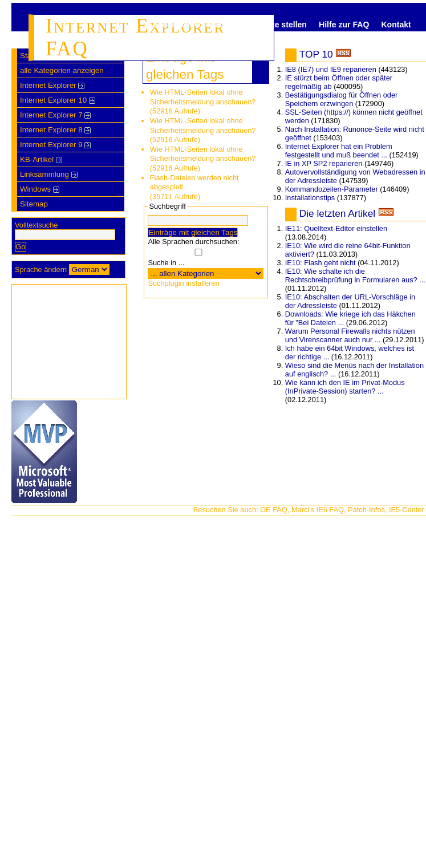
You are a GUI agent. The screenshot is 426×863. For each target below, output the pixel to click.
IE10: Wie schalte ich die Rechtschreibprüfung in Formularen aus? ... (355, 275)
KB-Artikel (41, 159)
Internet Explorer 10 (57, 100)
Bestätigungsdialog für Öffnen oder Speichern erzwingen (341, 99)
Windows (39, 189)
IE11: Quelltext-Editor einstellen (336, 228)
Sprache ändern (41, 269)
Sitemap (34, 204)
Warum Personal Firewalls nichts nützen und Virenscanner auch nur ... (350, 335)
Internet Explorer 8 (55, 129)
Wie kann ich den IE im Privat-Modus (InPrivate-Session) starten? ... (345, 386)
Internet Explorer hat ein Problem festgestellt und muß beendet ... (338, 150)
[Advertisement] (69, 342)
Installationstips (310, 197)
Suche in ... (166, 262)
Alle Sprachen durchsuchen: (193, 241)
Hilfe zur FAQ (344, 24)
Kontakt (396, 24)
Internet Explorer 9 (55, 144)
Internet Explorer (52, 85)
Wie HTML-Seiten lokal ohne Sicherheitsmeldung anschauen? (203, 97)
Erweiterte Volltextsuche (199, 24)
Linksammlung (49, 174)
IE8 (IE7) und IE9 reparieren (330, 69)
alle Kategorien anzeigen (62, 70)
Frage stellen (282, 24)
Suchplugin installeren (183, 283)
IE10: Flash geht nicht (320, 262)
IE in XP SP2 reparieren (324, 163)
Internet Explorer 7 (55, 115)
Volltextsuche (36, 225)
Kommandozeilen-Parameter (331, 189)
